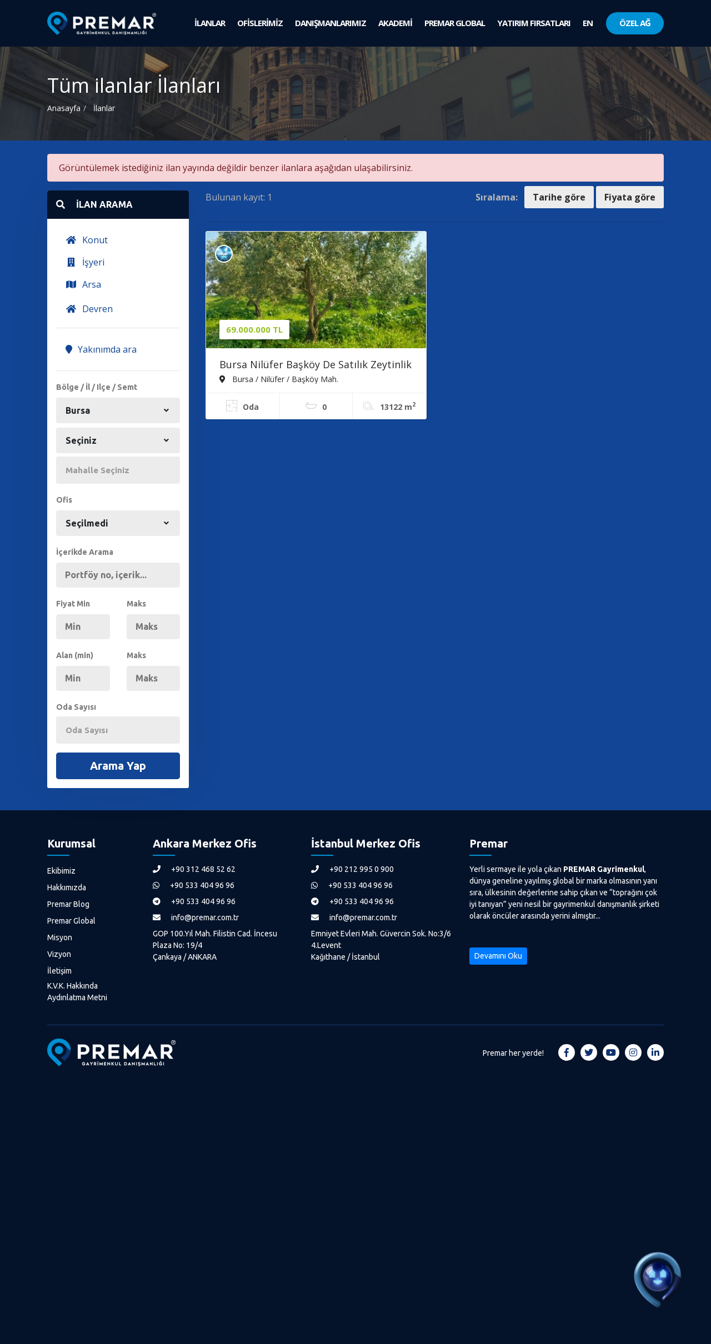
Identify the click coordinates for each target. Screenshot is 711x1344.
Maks (136, 603)
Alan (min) (74, 655)
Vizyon (59, 954)
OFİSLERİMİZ (260, 22)
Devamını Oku (498, 955)
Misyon (59, 937)
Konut (87, 240)
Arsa (83, 284)
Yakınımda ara (101, 349)
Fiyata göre (629, 197)
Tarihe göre (559, 197)
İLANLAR (209, 22)
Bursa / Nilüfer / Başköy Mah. (278, 379)
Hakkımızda (66, 887)
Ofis (64, 499)
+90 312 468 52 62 (194, 869)
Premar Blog (68, 904)
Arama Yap (118, 765)
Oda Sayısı (76, 707)
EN (588, 22)
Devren (89, 309)
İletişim (59, 970)
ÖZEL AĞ (634, 22)
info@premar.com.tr (196, 917)
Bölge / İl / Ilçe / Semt (96, 387)
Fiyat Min (73, 603)
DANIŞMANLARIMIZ (330, 22)
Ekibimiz (61, 870)
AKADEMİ (395, 22)
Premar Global (71, 920)
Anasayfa (64, 108)
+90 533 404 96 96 (193, 885)
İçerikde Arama (84, 552)
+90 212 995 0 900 (352, 869)
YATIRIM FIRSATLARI (533, 22)
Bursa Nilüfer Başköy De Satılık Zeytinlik (315, 364)
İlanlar (104, 108)
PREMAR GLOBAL (454, 22)
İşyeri (85, 262)
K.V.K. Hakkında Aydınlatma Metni (77, 991)
